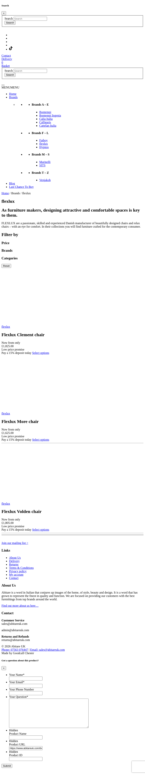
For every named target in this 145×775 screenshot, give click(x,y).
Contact (14, 578)
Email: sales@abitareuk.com (47, 649)
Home (12, 93)
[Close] (4, 13)
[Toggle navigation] (3, 85)
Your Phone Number (21, 689)
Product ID (15, 760)
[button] (10, 87)
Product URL (17, 750)
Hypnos (44, 147)
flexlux (43, 143)
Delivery (14, 561)
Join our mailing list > (15, 543)
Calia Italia (46, 118)
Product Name (17, 739)
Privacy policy (18, 571)
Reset (6, 265)
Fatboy (43, 140)
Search (9, 18)
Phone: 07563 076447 (15, 649)
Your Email (17, 682)
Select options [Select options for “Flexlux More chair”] (40, 439)
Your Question (18, 696)
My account (16, 574)
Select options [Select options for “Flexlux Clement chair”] (40, 352)
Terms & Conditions (21, 567)
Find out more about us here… (20, 605)
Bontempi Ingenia (50, 115)
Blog (12, 183)
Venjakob (45, 180)
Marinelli (45, 162)
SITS (42, 165)
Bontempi (45, 112)
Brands (13, 97)
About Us (15, 557)
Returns (14, 564)
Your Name (16, 674)
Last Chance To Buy (21, 186)
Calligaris (45, 122)
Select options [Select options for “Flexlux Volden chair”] (40, 529)
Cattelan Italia (47, 125)
